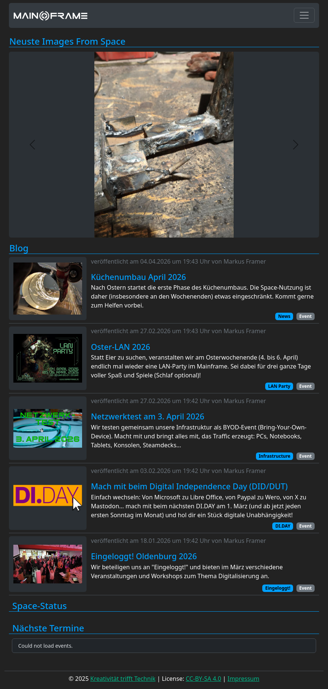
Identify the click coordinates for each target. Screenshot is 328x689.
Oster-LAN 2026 (120, 347)
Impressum (243, 678)
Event (305, 316)
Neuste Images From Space (67, 41)
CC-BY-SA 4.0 (203, 678)
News (284, 316)
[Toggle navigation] (304, 15)
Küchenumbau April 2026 (138, 277)
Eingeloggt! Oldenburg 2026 (144, 556)
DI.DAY (282, 526)
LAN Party (279, 386)
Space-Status (39, 606)
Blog (19, 248)
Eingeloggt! (277, 588)
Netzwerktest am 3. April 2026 (147, 416)
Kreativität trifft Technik (122, 678)
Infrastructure (274, 456)
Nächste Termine (48, 628)
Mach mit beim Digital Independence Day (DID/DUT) (189, 486)
